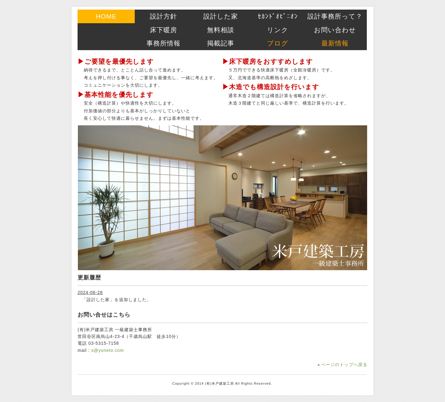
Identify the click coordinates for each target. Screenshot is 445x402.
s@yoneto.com (107, 350)
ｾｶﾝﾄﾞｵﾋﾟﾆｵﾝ (278, 16)
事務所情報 (163, 43)
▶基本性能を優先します (116, 94)
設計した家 (220, 16)
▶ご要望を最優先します (116, 61)
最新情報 (335, 43)
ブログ (277, 43)
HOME (106, 16)
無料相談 (220, 29)
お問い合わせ (335, 29)
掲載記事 (220, 43)
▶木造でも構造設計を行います (270, 86)
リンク (277, 29)
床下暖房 (163, 29)
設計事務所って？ (334, 16)
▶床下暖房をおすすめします (267, 61)
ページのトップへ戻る (344, 364)
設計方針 (163, 16)
